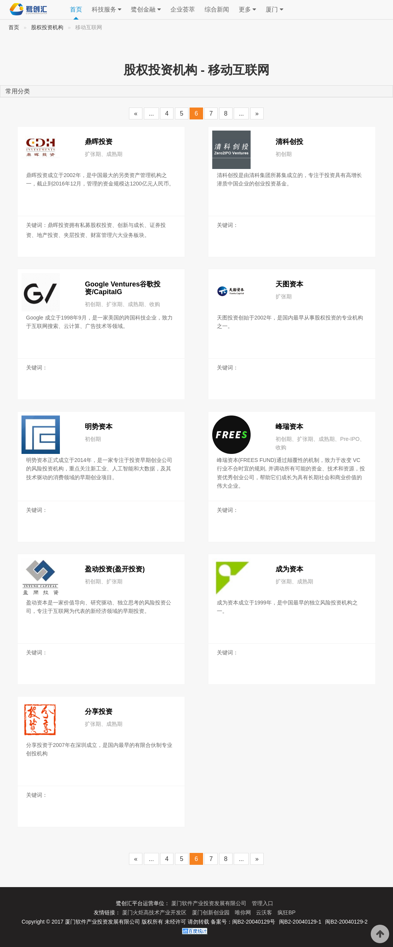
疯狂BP (286, 912)
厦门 (274, 9)
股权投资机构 (47, 27)
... (151, 113)
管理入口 (262, 903)
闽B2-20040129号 (253, 922)
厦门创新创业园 (211, 912)
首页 (76, 9)
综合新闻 (217, 9)
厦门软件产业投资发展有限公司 (209, 903)
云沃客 (265, 912)
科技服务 (106, 9)
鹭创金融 (145, 9)
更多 (247, 9)
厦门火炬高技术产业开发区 (155, 912)
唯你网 (244, 912)
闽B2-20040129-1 (300, 922)
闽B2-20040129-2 (346, 922)
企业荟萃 (182, 9)
